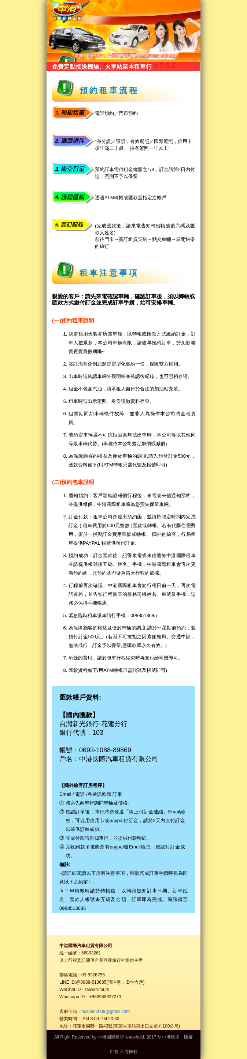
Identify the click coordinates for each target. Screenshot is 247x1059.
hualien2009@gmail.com (105, 1011)
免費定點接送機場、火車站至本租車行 (102, 67)
